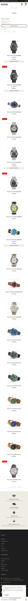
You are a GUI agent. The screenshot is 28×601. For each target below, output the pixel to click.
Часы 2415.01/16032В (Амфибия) (14, 216)
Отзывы (3, 568)
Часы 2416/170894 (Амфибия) (14, 191)
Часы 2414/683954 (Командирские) (14, 292)
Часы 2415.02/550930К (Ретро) (14, 479)
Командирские (4, 541)
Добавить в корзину (14, 61)
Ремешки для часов (5, 21)
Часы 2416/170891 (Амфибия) (14, 137)
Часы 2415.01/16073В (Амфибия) (14, 269)
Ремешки (3, 548)
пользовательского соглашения (15, 588)
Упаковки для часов (5, 23)
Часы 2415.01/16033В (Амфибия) (14, 239)
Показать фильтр (14, 25)
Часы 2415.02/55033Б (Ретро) (14, 385)
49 (13, 31)
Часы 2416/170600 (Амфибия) (14, 55)
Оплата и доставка (5, 558)
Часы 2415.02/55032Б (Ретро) (14, 363)
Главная (12, 7)
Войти (22, 5)
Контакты (3, 566)
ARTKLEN (14, 599)
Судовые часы (4, 22)
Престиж (3, 543)
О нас (2, 562)
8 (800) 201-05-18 (6, 1)
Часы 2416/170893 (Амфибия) (14, 162)
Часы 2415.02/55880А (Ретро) (14, 454)
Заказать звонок (14, 0)
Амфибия (3, 539)
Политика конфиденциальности (15, 597)
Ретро (2, 546)
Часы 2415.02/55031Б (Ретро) (14, 340)
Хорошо (6, 595)
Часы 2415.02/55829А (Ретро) (14, 408)
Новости (3, 560)
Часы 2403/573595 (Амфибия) (14, 317)
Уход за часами (4, 570)
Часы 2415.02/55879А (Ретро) (14, 431)
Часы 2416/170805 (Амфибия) (14, 85)
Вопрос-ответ (4, 564)
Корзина (25, 5)
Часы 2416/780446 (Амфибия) (14, 112)
